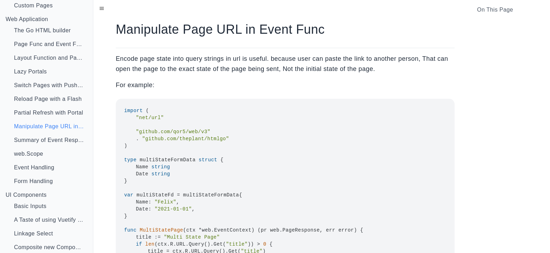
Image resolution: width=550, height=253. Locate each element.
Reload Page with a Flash (48, 99)
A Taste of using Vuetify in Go (52, 220)
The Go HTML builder (42, 30)
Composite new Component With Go (52, 247)
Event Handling (34, 167)
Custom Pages (33, 5)
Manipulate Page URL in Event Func (52, 126)
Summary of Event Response (52, 140)
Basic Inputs (30, 206)
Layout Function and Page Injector (52, 58)
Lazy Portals (30, 71)
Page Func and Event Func (50, 44)
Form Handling (33, 181)
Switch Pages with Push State (52, 85)
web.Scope (28, 154)
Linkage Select (33, 233)
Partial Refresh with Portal (48, 113)
